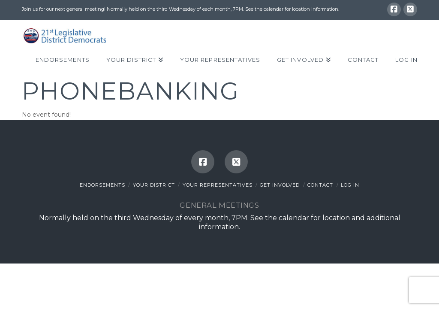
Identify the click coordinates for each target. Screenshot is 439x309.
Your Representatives (218, 185)
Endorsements (102, 185)
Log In (350, 185)
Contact (320, 185)
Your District (154, 185)
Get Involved (280, 185)
